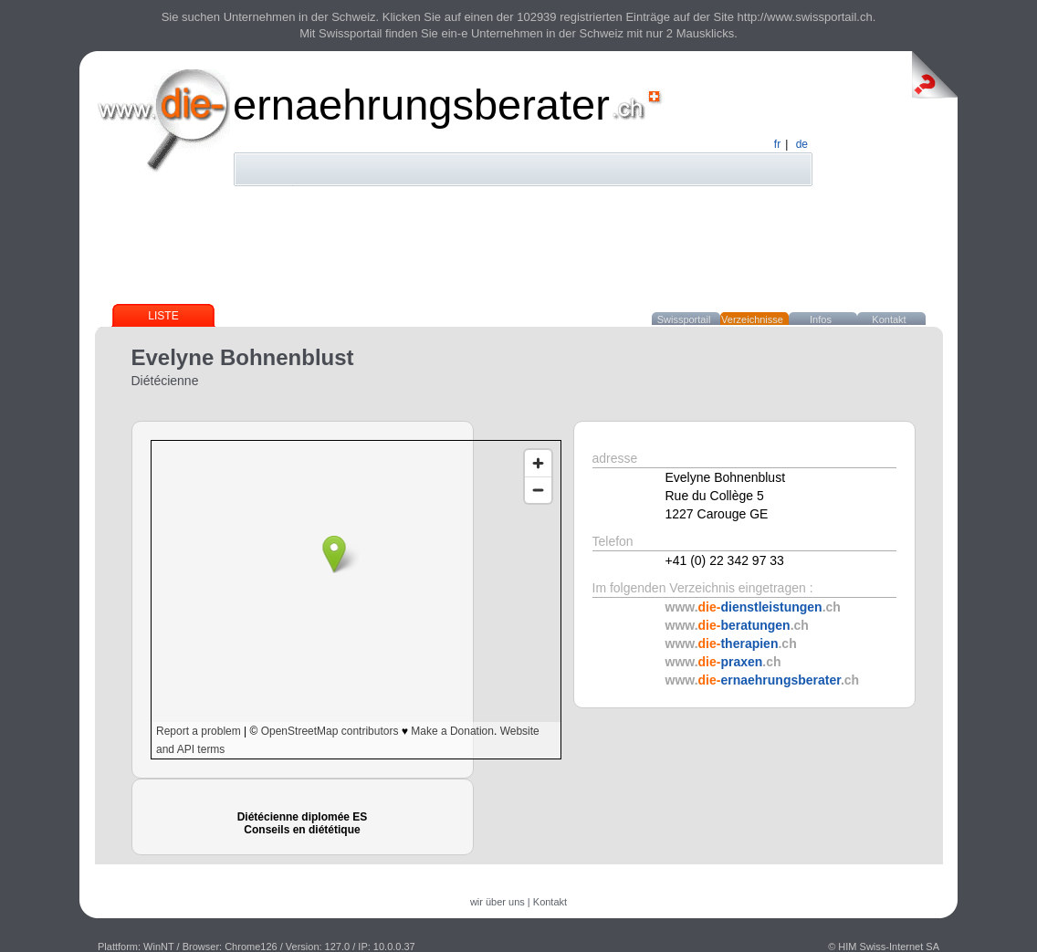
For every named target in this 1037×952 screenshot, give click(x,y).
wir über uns (497, 901)
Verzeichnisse (752, 319)
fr (777, 144)
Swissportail (684, 319)
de (802, 144)
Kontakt (889, 319)
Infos (821, 319)
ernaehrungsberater (421, 104)
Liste (163, 315)
